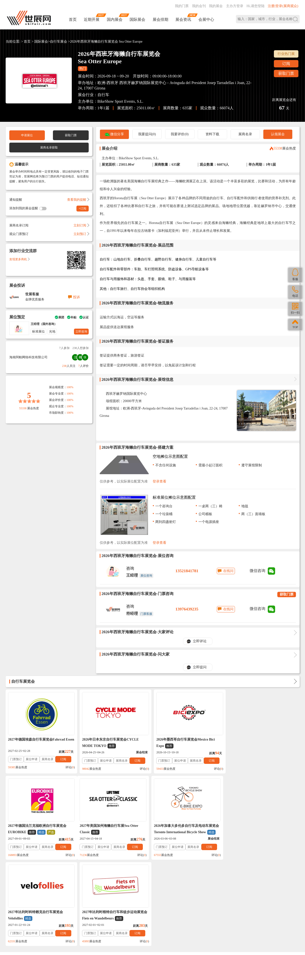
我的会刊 (199, 6)
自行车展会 (58, 41)
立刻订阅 (81, 225)
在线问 (228, 571)
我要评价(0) (179, 134)
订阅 (286, 64)
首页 (73, 19)
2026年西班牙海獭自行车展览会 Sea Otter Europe (106, 41)
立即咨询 (81, 331)
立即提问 (200, 667)
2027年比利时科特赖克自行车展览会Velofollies (183, 829)
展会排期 (160, 19)
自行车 (103, 95)
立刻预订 (81, 234)
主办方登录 (234, 6)
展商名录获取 (49, 147)
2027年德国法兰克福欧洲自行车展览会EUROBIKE (259, 743)
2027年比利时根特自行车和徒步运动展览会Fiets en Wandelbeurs (262, 829)
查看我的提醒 (78, 199)
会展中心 (206, 19)
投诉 (76, 297)
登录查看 (159, 481)
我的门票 (182, 6)
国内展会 (114, 19)
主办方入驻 (222, 923)
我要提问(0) (147, 134)
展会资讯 (183, 19)
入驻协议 (63, 877)
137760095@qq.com (212, 907)
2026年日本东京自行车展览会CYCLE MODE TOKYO (110, 743)
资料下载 (212, 134)
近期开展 (91, 19)
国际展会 (137, 19)
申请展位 (27, 135)
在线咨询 (196, 923)
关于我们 (46, 877)
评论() (70, 767)
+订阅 (82, 208)
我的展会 (216, 6)
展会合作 (102, 877)
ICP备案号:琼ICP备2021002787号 (135, 914)
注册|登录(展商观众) (283, 6)
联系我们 (30, 877)
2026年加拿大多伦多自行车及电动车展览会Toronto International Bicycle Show (114, 829)
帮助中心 (14, 877)
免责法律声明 (82, 877)
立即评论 (200, 641)
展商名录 (245, 134)
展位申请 (31, 759)
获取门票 (286, 73)
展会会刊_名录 (122, 877)
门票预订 (16, 759)
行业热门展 (286, 54)
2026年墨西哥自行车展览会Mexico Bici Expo (185, 743)
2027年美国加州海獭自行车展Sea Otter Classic (37, 829)
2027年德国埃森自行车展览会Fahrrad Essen (41, 739)
